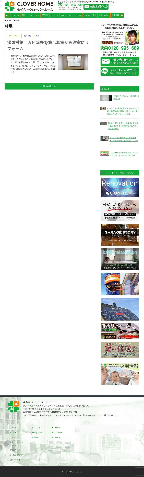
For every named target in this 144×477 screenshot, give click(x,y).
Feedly (56, 437)
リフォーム (14, 15)
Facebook (57, 433)
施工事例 (45, 15)
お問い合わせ (104, 15)
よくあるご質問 (90, 15)
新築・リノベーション (30, 15)
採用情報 (115, 15)
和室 (37, 36)
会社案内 (13, 450)
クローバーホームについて (71, 15)
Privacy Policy (37, 433)
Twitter (56, 428)
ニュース (54, 15)
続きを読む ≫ (49, 86)
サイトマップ (37, 428)
